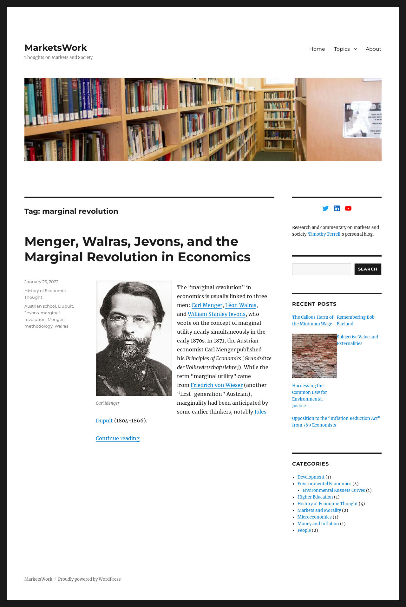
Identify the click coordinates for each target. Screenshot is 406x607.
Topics (342, 49)
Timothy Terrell (324, 234)
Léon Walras (240, 305)
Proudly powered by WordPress (89, 579)
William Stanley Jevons (217, 314)
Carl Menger (207, 305)
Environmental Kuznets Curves (334, 490)
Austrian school (40, 306)
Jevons (31, 312)
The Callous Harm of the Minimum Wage (312, 321)
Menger (56, 319)
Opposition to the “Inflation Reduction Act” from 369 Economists (336, 422)
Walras (61, 326)
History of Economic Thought (328, 503)
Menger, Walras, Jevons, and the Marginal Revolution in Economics (137, 248)
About (374, 49)
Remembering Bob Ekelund (356, 321)
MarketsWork (55, 47)
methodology (38, 326)
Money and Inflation (318, 523)
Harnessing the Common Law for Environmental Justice (309, 395)
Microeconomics (315, 517)
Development (311, 477)
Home (317, 49)
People (304, 530)
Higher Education (315, 497)
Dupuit (65, 306)
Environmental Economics (324, 483)
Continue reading (118, 438)
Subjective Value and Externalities (357, 340)
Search (368, 268)
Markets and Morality (319, 510)
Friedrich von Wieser (217, 385)
